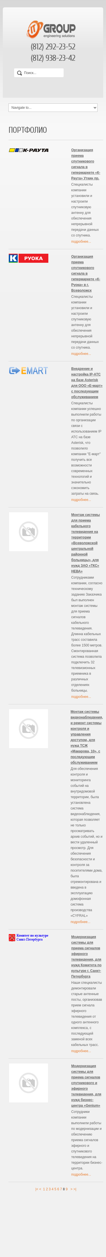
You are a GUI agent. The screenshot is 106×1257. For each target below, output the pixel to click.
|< (36, 1189)
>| (74, 1189)
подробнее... (81, 242)
